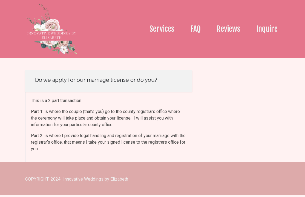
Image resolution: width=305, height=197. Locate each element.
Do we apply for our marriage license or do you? (96, 80)
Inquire (267, 29)
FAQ (195, 29)
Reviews (228, 29)
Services (161, 29)
